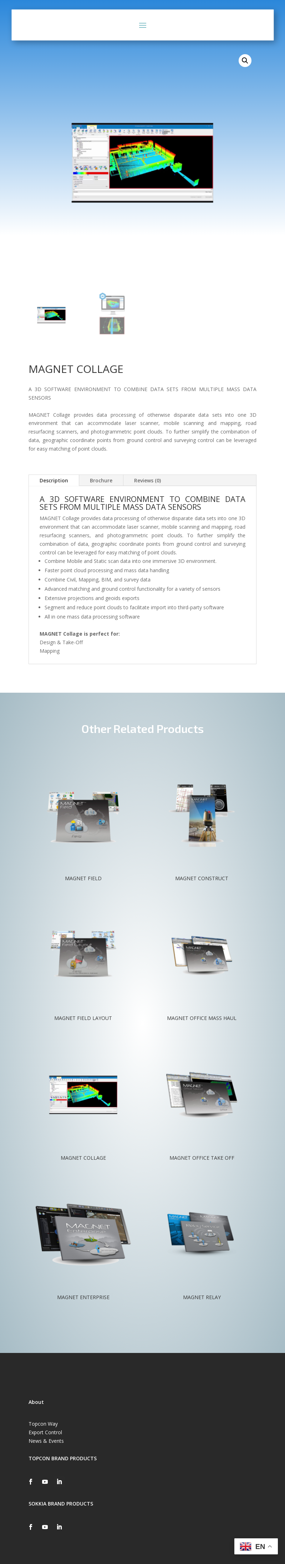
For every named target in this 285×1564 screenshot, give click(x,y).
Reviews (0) (147, 480)
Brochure (101, 480)
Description (54, 480)
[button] (245, 60)
